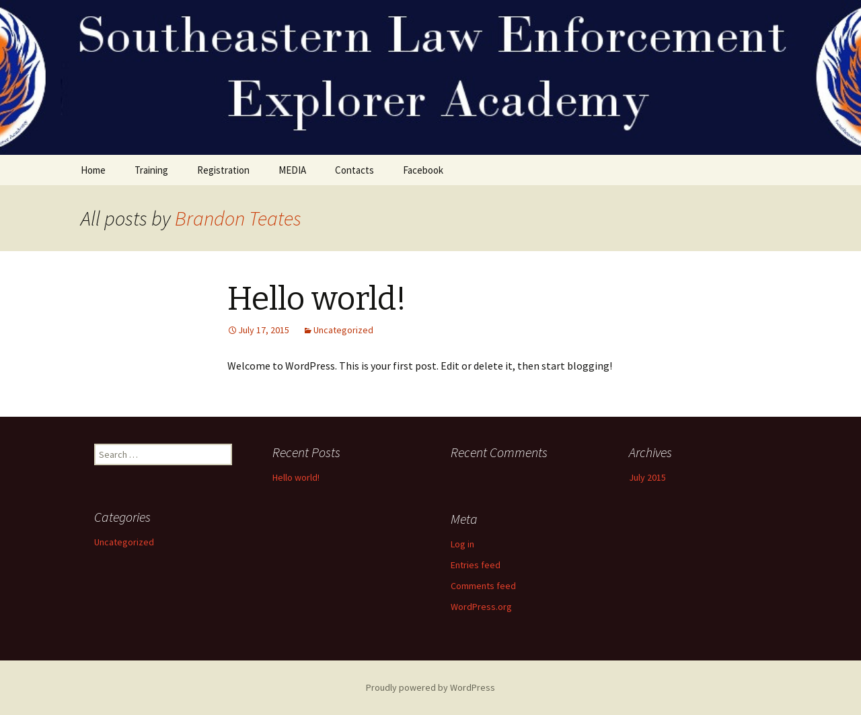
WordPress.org (481, 607)
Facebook (423, 170)
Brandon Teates (238, 218)
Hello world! (316, 298)
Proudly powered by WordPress (430, 687)
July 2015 (647, 477)
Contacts (354, 170)
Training (151, 170)
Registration (223, 170)
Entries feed (475, 565)
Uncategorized (343, 330)
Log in (462, 544)
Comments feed (483, 586)
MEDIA (292, 170)
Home (93, 170)
